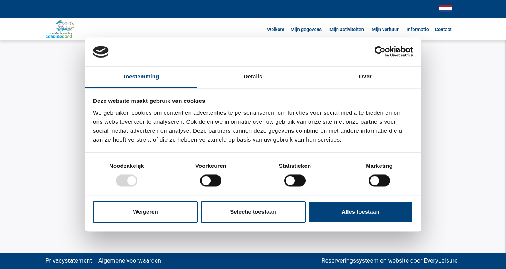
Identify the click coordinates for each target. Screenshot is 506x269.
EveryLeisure (441, 260)
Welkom (275, 29)
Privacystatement (69, 260)
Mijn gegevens (306, 29)
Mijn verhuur (385, 29)
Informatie (418, 29)
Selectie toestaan (253, 211)
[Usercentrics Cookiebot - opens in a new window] (380, 52)
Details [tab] (253, 76)
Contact (443, 29)
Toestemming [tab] (141, 76)
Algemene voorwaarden (129, 260)
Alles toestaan (360, 211)
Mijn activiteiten (346, 29)
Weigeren (145, 211)
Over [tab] (365, 76)
